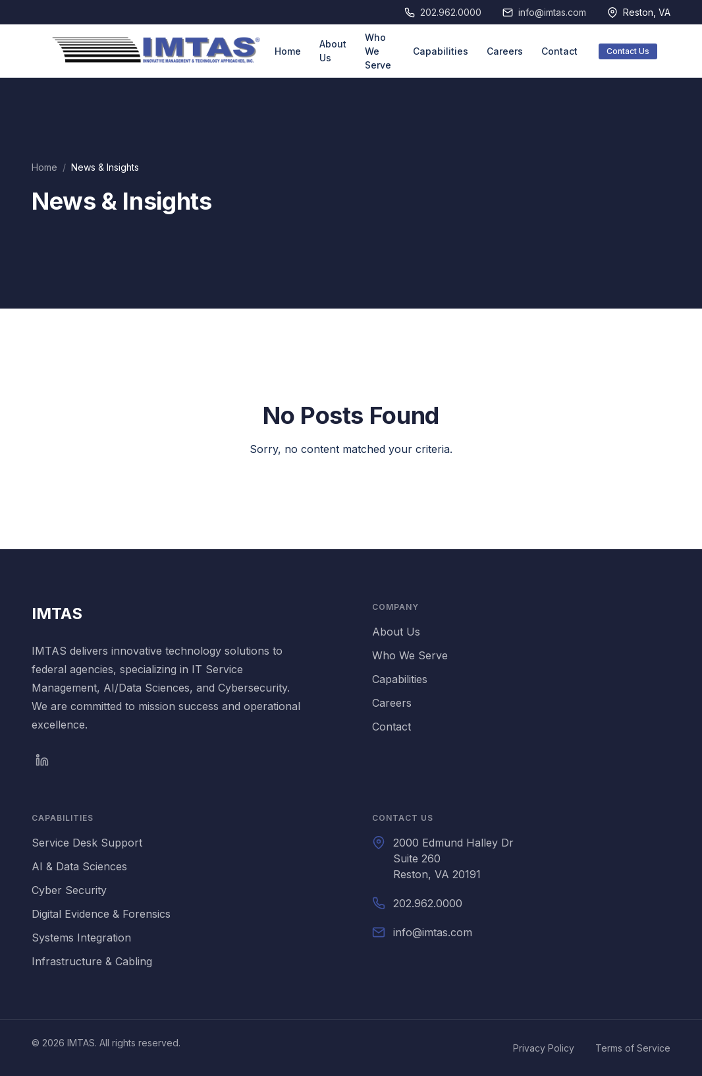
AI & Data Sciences (79, 866)
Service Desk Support (87, 842)
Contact (559, 51)
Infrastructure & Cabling (92, 961)
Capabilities (440, 51)
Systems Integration (81, 937)
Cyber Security (69, 890)
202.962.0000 (450, 12)
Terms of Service (632, 1048)
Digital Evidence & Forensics (101, 913)
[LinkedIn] (42, 760)
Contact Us (628, 51)
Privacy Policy (543, 1048)
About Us (332, 50)
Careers (505, 51)
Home (288, 51)
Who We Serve (378, 51)
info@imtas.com (552, 12)
